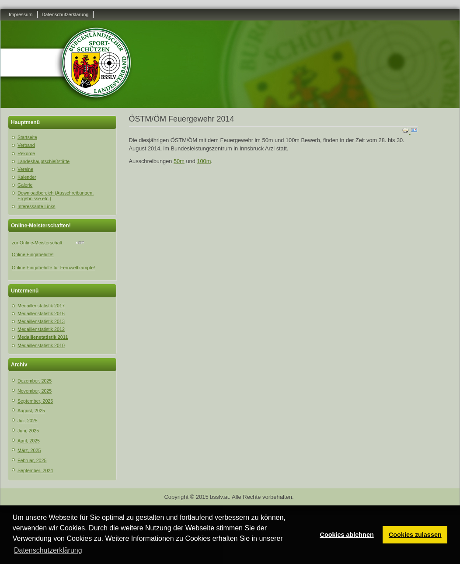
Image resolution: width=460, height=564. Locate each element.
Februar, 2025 (31, 460)
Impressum (20, 14)
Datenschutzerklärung (65, 14)
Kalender (26, 177)
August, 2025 (31, 410)
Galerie (24, 185)
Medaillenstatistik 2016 (41, 313)
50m (179, 161)
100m (204, 161)
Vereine (25, 169)
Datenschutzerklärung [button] (48, 550)
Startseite (27, 137)
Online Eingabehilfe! (32, 254)
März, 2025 (29, 450)
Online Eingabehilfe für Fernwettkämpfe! (53, 267)
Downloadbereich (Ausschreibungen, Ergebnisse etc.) (55, 195)
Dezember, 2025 (34, 380)
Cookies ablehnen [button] (347, 534)
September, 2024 (35, 470)
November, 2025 (34, 390)
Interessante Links (36, 206)
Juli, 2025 (27, 420)
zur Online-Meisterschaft (37, 242)
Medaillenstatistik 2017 (41, 305)
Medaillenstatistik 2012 (41, 329)
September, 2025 (35, 401)
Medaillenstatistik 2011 (42, 337)
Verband (26, 145)
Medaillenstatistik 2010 (41, 345)
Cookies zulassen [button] (415, 534)
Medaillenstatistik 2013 (41, 321)
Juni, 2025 (28, 430)
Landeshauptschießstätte (43, 161)
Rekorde (26, 153)
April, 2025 (28, 440)
